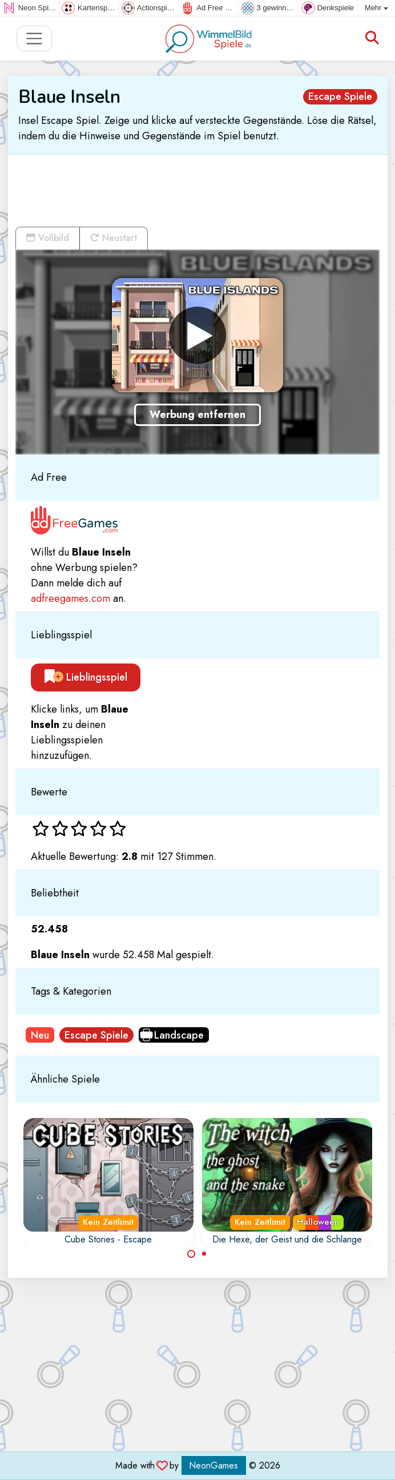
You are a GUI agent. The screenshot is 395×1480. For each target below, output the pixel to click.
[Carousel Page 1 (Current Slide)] (191, 1254)
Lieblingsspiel (86, 677)
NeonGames (214, 1465)
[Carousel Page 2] (204, 1254)
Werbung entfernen (197, 414)
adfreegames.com (70, 598)
